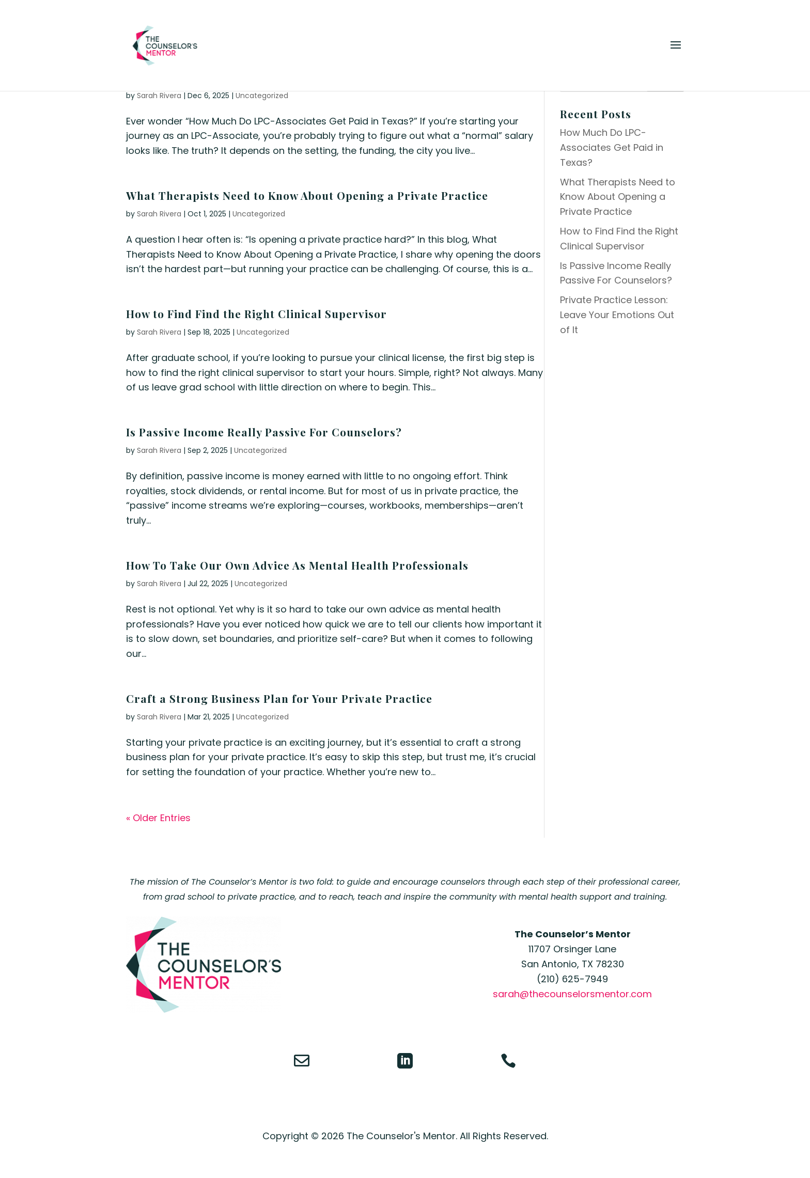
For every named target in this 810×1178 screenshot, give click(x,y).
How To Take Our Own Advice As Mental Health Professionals (297, 565)
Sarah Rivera (159, 95)
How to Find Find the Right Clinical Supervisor (256, 313)
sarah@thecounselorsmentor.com (572, 993)
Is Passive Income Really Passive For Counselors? (264, 432)
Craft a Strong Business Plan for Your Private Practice (279, 698)
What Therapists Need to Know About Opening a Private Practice (307, 195)
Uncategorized (262, 95)
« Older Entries (158, 817)
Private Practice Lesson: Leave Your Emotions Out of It (617, 314)
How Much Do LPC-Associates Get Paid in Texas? (611, 147)
